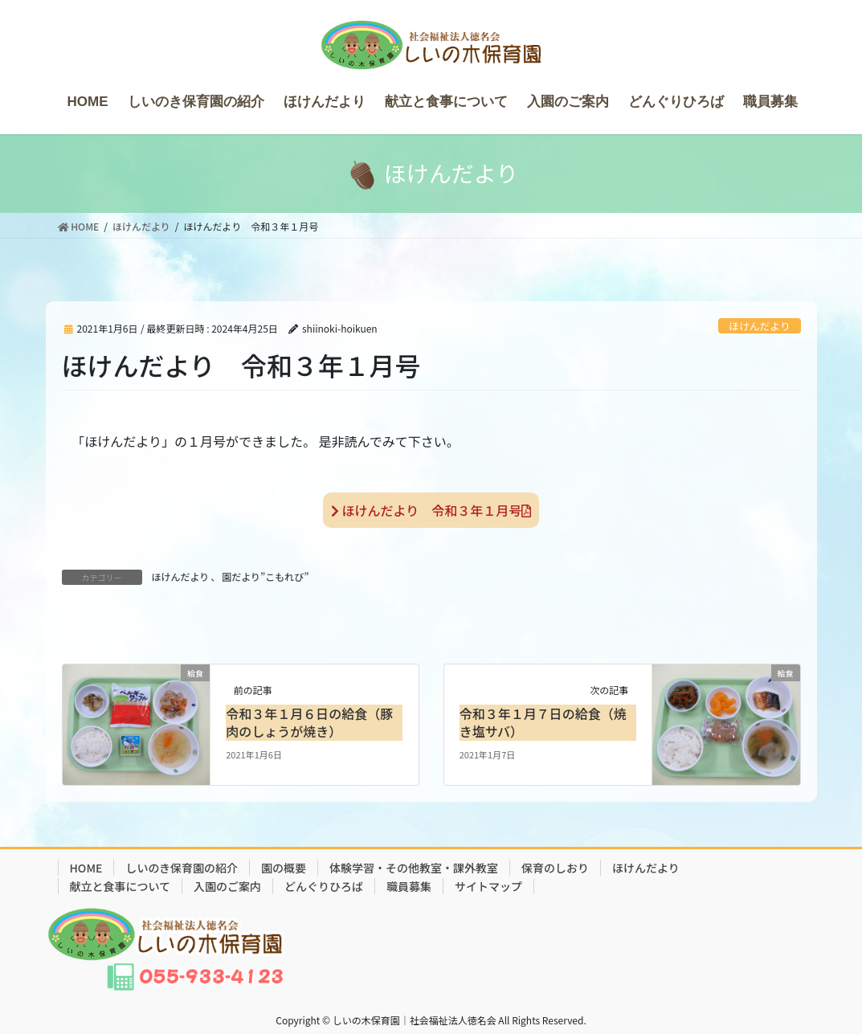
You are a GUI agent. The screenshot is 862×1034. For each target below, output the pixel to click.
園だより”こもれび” (265, 576)
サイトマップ (488, 886)
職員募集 (408, 886)
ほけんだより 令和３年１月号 (431, 510)
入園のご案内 (227, 886)
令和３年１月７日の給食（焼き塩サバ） (543, 722)
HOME (86, 868)
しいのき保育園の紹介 (181, 868)
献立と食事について (120, 886)
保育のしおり (555, 868)
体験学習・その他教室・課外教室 (413, 868)
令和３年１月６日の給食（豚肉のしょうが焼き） (309, 722)
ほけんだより (760, 325)
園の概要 (283, 868)
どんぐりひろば (323, 886)
